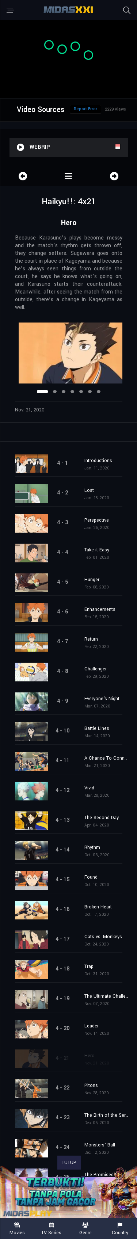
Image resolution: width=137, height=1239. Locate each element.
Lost (89, 490)
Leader (91, 1026)
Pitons (91, 1085)
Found (91, 877)
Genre (86, 1228)
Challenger (95, 669)
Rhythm (92, 847)
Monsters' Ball (99, 1145)
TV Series (51, 1228)
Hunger (91, 579)
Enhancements (99, 609)
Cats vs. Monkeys (103, 936)
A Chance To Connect (107, 758)
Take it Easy (96, 550)
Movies (17, 1228)
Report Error (85, 109)
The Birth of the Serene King (107, 1115)
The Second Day (101, 817)
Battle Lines (96, 728)
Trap (89, 966)
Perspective (96, 520)
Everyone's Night (101, 698)
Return (91, 639)
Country (120, 1228)
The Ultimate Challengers (107, 996)
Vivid (89, 788)
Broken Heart (98, 907)
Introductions (98, 460)
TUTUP (69, 1162)
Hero (89, 1055)
